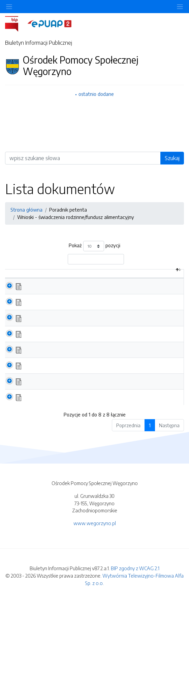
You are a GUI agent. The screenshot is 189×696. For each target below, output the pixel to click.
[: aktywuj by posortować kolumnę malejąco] (12, 281)
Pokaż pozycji (94, 246)
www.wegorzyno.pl (94, 616)
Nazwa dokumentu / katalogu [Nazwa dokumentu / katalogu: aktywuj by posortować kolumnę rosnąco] (60, 284)
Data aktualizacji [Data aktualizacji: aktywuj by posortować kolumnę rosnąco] (157, 280)
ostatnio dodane (96, 94)
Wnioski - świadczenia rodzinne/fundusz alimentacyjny (75, 217)
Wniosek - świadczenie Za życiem (60, 483)
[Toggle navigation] (180, 6)
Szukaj (172, 158)
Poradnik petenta (68, 210)
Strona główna (26, 210)
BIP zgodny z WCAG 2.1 (135, 661)
